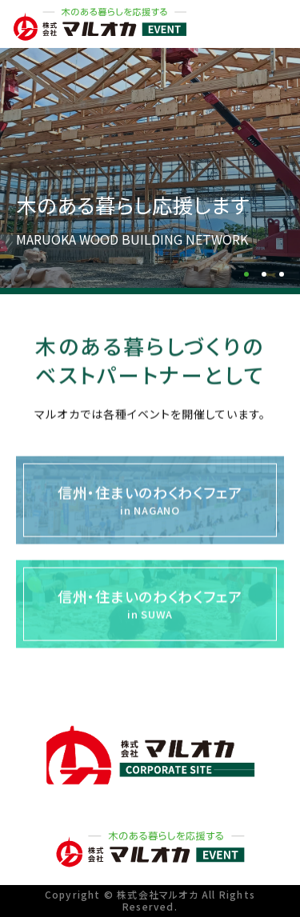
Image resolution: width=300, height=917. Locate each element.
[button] (246, 274)
